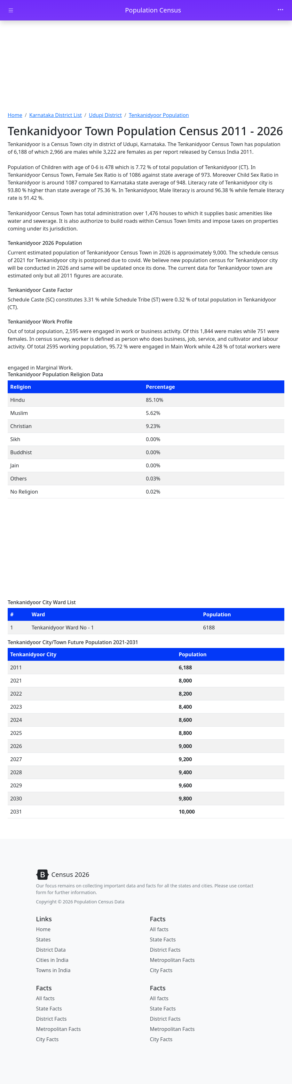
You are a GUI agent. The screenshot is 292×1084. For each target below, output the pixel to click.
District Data (51, 949)
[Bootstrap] (63, 875)
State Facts (163, 939)
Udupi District (105, 115)
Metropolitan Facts (172, 959)
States (43, 939)
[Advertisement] (146, 68)
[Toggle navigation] (280, 10)
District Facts (165, 949)
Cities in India (52, 959)
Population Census (153, 10)
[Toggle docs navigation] (11, 10)
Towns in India (53, 970)
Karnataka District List (55, 115)
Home (15, 115)
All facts (159, 929)
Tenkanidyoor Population (159, 115)
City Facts (161, 970)
